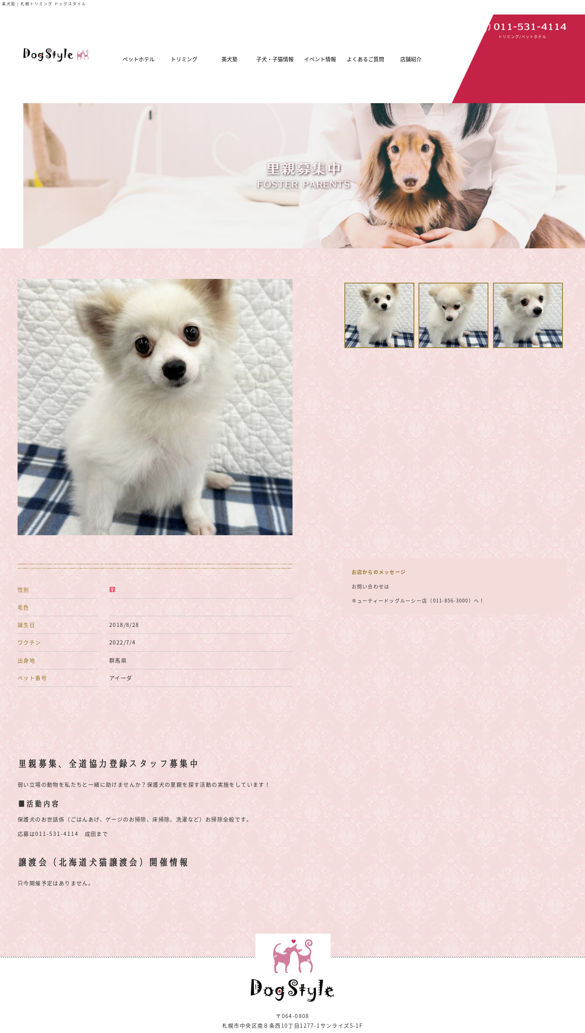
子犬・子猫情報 (275, 59)
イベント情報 (320, 59)
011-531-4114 (57, 833)
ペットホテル (139, 59)
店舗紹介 (411, 59)
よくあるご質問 (365, 59)
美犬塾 (229, 59)
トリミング (184, 59)
